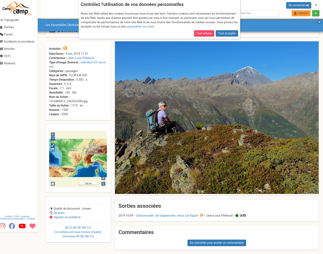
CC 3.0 (78, 232)
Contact (12, 232)
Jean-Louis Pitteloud (81, 58)
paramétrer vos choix (140, 25)
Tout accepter (227, 32)
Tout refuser (204, 32)
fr (316, 5)
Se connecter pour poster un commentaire (217, 242)
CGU (20, 232)
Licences (28, 232)
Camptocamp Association (15, 235)
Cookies (34, 235)
